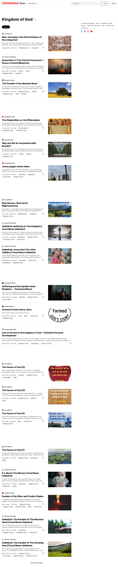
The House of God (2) (13, 413)
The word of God (31, 556)
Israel (27, 71)
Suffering (22, 297)
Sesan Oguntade (10, 329)
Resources (32, 3)
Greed (14, 486)
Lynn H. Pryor (9, 140)
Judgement (31, 174)
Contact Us (84, 28)
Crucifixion (33, 214)
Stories (6, 27)
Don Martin (8, 34)
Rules (103, 25)
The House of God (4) (13, 367)
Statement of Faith (106, 23)
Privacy (83, 25)
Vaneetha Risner (10, 283)
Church (21, 71)
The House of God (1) (13, 450)
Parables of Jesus (23, 91)
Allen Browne (9, 306)
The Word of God (21, 130)
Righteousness (22, 214)
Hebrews (33, 398)
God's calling (7, 299)
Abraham (21, 375)
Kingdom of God (24, 48)
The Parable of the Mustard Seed (19, 83)
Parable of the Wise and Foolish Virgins (23, 496)
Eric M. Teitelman (10, 57)
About (97, 23)
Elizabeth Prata (10, 117)
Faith (17, 94)
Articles (24, 94)
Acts (20, 316)
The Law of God (46, 343)
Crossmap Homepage (87, 23)
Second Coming (20, 506)
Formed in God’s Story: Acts (17, 309)
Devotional (35, 48)
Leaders (28, 154)
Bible (25, 316)
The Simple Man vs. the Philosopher (21, 120)
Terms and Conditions (93, 25)
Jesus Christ (6, 177)
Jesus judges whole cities (16, 166)
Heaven (34, 91)
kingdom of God (23, 343)
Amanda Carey (9, 80)
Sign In (114, 3)
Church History (23, 128)
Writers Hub (110, 25)
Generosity (6, 486)
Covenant (19, 73)
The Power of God (8, 239)
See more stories (37, 563)
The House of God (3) (13, 390)
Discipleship (6, 262)
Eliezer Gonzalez (10, 223)
